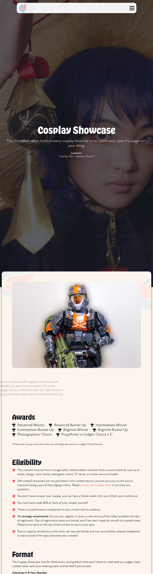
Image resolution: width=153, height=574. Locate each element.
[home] (22, 8)
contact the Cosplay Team (96, 485)
